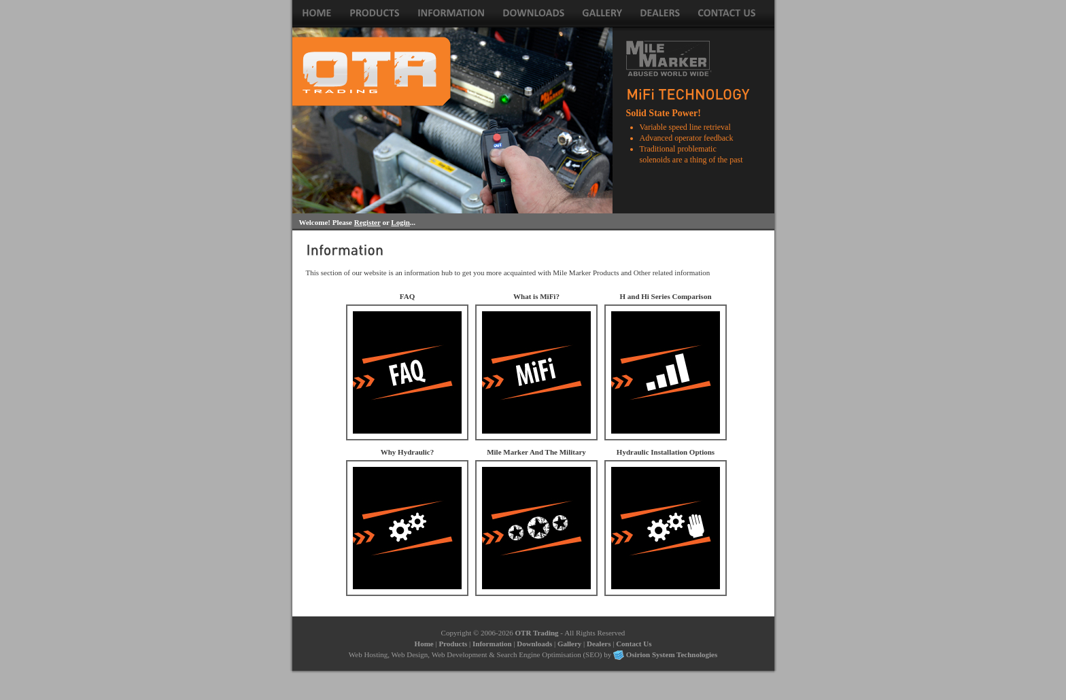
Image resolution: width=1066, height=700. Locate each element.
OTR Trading (537, 633)
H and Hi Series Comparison (665, 296)
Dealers (599, 644)
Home (424, 644)
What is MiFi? (536, 296)
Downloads (534, 644)
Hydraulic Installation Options (666, 452)
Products (453, 644)
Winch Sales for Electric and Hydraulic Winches (371, 71)
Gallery (569, 644)
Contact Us (633, 644)
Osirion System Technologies (671, 654)
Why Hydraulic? (407, 452)
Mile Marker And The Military (536, 452)
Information (491, 644)
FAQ (407, 296)
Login (400, 222)
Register (367, 222)
